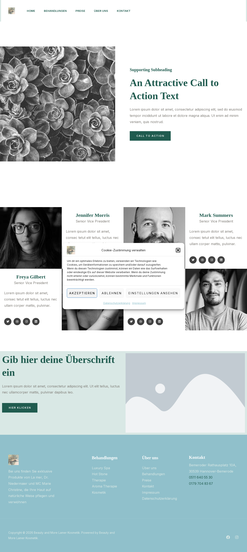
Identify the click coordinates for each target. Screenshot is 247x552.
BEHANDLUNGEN (57, 10)
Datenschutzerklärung (116, 303)
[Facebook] (180, 11)
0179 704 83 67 (201, 483)
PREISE (83, 10)
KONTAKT (129, 10)
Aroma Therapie (105, 486)
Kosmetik (99, 492)
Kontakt (148, 486)
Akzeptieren (82, 293)
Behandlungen (153, 474)
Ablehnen (112, 293)
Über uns (149, 468)
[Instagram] (189, 11)
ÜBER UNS (105, 10)
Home (31, 10)
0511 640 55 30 (201, 477)
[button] (178, 250)
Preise (147, 480)
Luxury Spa (101, 468)
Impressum (139, 303)
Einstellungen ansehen (153, 293)
